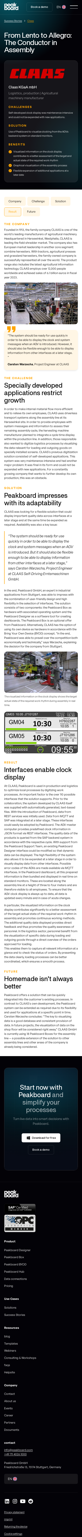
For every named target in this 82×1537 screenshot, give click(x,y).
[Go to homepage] (11, 7)
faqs (7, 1365)
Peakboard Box (14, 1257)
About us (10, 1401)
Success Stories (14, 1315)
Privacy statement (14, 1512)
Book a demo (39, 6)
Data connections (15, 1279)
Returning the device (15, 1526)
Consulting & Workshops (20, 1358)
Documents (11, 1429)
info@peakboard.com (18, 1450)
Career (8, 1415)
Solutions (10, 1307)
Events (8, 1408)
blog (7, 1336)
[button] (61, 7)
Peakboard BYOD (15, 1264)
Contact (9, 1393)
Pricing (8, 1286)
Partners (9, 1422)
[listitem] (41, 732)
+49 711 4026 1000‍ (15, 1454)
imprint (8, 1519)
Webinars (10, 1350)
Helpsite (9, 1372)
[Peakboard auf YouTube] (23, 1501)
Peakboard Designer (17, 1250)
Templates (11, 1343)
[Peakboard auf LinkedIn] (7, 1501)
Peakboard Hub (14, 1271)
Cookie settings (13, 1533)
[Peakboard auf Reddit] (30, 1501)
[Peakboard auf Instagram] (15, 1501)
